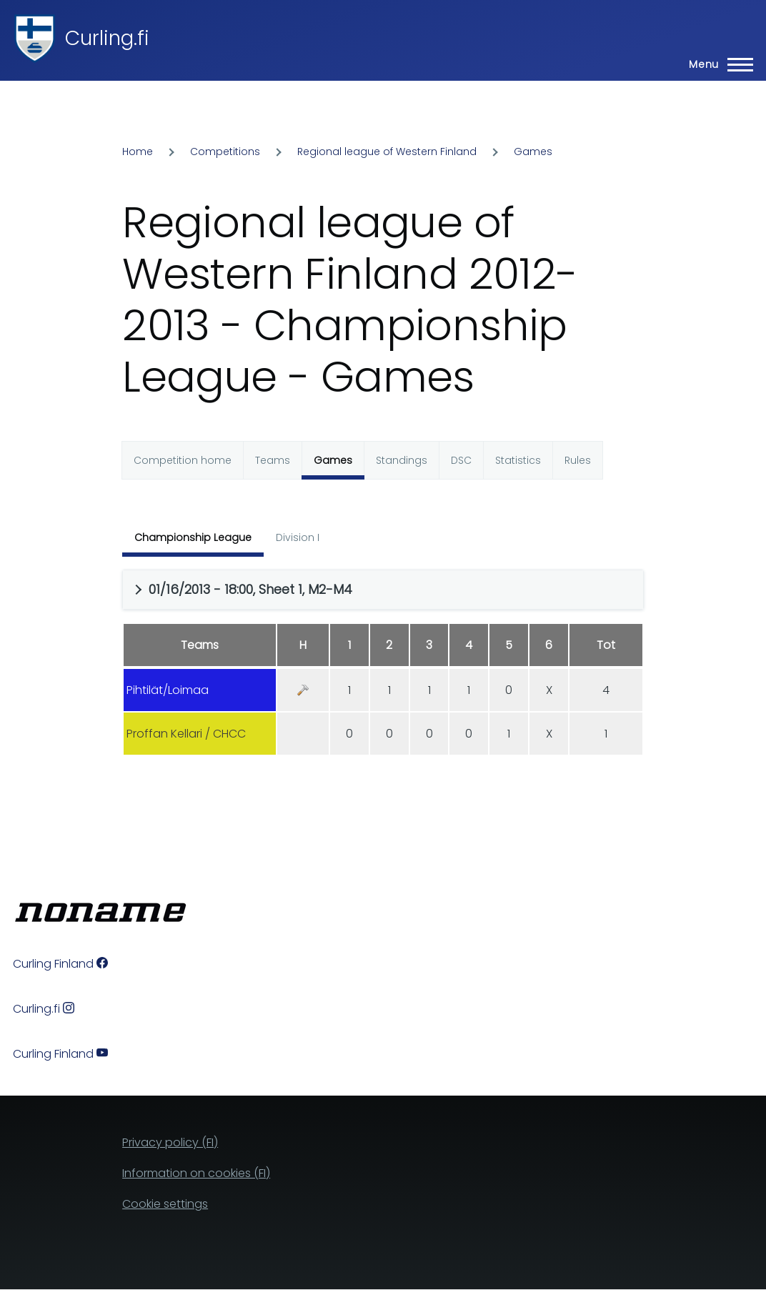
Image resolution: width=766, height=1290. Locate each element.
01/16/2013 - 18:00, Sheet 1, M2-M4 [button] (250, 589)
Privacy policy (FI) (170, 1142)
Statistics (518, 460)
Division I (297, 537)
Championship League (193, 537)
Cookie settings (165, 1204)
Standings (401, 460)
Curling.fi (107, 38)
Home (137, 151)
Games (533, 151)
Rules (577, 460)
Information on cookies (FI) (196, 1173)
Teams (272, 460)
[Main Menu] (716, 64)
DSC (461, 460)
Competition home (183, 460)
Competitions (225, 151)
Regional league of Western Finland (387, 151)
